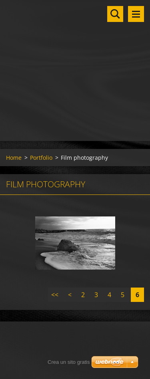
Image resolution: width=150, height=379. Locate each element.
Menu (136, 14)
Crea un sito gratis (69, 362)
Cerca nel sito (115, 14)
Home (14, 157)
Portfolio (41, 157)
